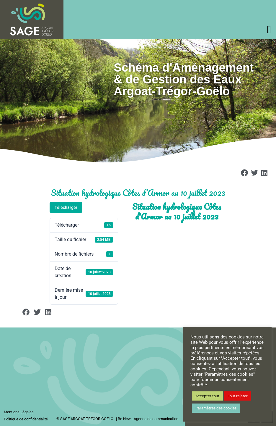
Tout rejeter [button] (238, 395)
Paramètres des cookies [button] (215, 408)
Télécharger (66, 207)
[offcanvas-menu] (269, 29)
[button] (245, 173)
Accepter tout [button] (207, 395)
